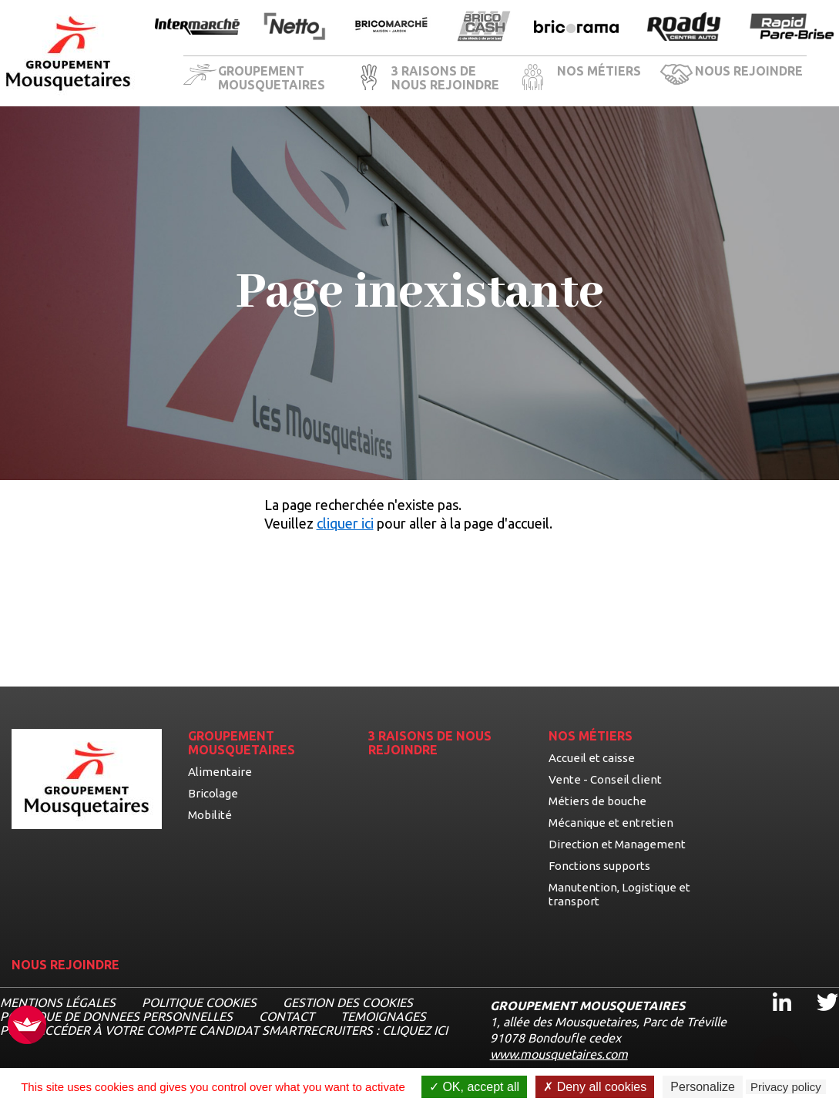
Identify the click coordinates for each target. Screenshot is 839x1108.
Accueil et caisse (592, 757)
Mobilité (210, 814)
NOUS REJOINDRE (749, 71)
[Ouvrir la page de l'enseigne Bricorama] (576, 27)
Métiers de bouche (597, 800)
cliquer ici (345, 523)
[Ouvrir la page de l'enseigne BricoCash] (483, 27)
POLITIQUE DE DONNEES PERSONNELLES (116, 1016)
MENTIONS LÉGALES (58, 1002)
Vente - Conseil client (605, 779)
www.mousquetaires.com (559, 1054)
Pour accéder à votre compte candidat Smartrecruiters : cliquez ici (224, 1030)
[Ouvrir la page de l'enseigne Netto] (294, 27)
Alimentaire (220, 771)
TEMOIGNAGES (383, 1016)
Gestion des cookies (348, 1002)
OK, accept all (474, 1086)
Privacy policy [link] (785, 1086)
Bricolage (213, 793)
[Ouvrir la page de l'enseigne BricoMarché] (391, 27)
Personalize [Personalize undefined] (702, 1086)
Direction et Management (617, 844)
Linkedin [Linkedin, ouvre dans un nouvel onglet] (772, 988)
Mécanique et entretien (611, 822)
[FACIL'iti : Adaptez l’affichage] (27, 1026)
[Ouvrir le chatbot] (777, 1050)
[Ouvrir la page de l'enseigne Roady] (684, 27)
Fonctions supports (599, 865)
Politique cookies (199, 1002)
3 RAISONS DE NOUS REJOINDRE (445, 78)
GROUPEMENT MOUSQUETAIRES (271, 78)
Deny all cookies (594, 1086)
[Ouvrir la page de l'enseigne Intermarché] (197, 27)
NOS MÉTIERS (599, 71)
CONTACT (286, 1016)
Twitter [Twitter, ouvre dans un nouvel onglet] (817, 988)
